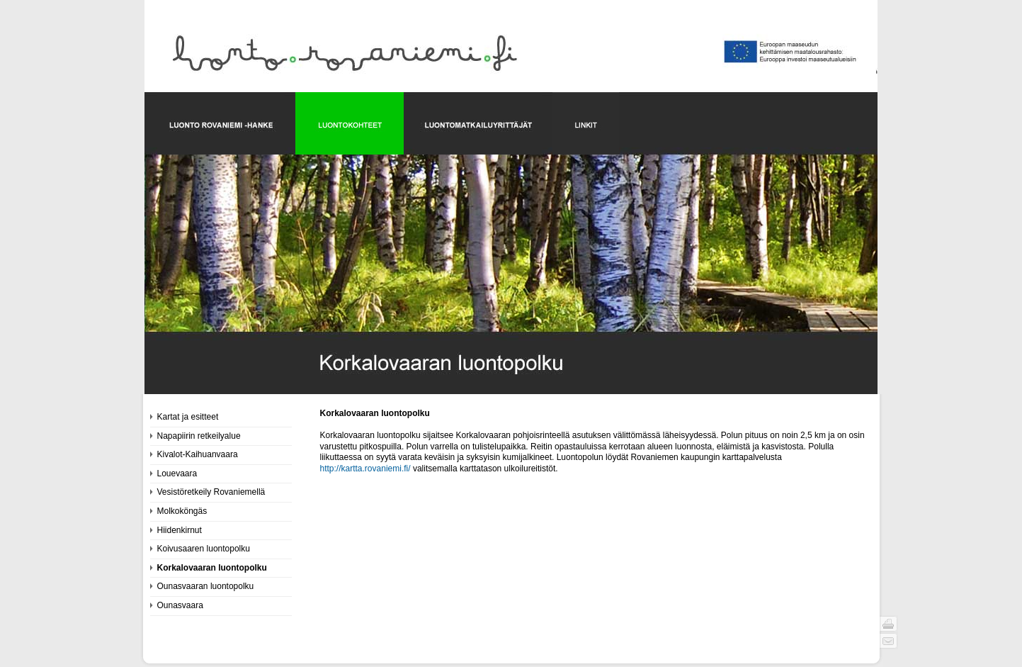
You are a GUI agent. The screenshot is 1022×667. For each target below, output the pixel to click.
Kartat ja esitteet (188, 417)
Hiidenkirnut (179, 530)
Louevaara (177, 473)
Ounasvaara (180, 605)
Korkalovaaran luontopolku (212, 568)
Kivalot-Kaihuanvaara (197, 454)
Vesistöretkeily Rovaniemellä (211, 492)
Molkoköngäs (182, 511)
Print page (889, 623)
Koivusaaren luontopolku (203, 549)
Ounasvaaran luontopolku (205, 586)
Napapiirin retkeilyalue (199, 436)
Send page (889, 640)
